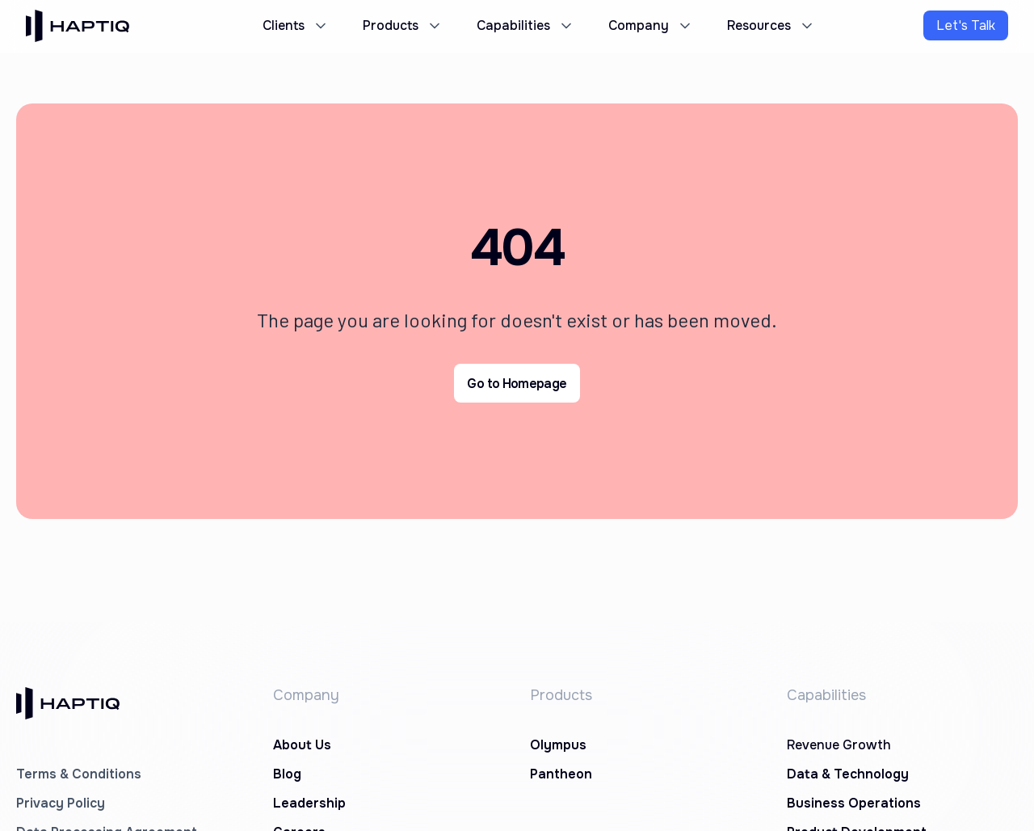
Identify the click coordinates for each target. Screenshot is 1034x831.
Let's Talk (965, 25)
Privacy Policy (60, 803)
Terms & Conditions (78, 774)
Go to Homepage (516, 383)
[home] (77, 26)
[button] (293, 26)
